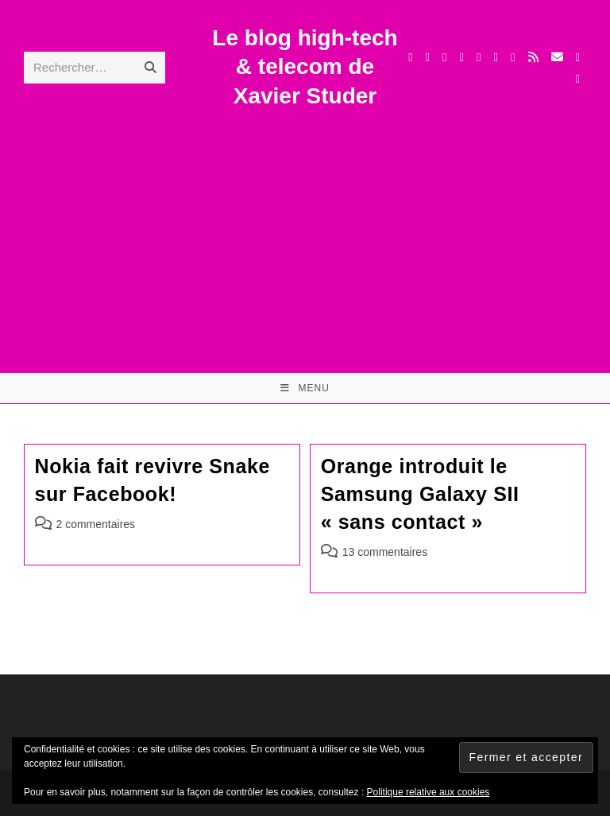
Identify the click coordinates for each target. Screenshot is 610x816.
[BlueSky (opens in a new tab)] (512, 57)
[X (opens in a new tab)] (410, 57)
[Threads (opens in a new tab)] (444, 57)
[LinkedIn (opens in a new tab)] (478, 57)
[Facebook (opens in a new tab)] (427, 57)
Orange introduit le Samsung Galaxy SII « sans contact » (420, 494)
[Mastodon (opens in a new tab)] (577, 78)
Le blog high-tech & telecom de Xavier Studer (304, 66)
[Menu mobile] (305, 388)
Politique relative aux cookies (428, 792)
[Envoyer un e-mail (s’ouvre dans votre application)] (557, 57)
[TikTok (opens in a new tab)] (577, 57)
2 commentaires (96, 524)
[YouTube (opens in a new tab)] (496, 57)
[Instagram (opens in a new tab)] (462, 57)
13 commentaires (384, 552)
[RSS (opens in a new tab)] (533, 57)
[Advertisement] (305, 230)
